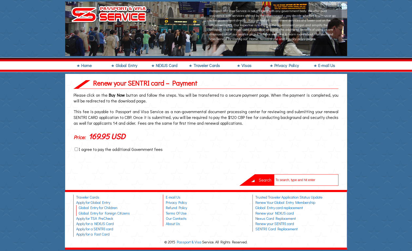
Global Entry (126, 65)
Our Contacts (176, 218)
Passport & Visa (189, 241)
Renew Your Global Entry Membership (285, 202)
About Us (173, 223)
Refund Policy (176, 207)
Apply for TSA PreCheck (94, 218)
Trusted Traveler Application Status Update (288, 197)
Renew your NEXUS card (274, 213)
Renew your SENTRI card (274, 223)
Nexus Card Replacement (275, 218)
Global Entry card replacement (279, 207)
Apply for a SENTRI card (94, 228)
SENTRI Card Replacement (276, 228)
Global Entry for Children (98, 207)
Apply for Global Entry (93, 202)
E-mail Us (326, 65)
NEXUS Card (166, 65)
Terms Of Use (176, 213)
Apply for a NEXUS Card (95, 223)
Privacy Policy (286, 65)
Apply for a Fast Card (93, 234)
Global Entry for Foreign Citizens (104, 213)
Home (86, 65)
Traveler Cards (206, 65)
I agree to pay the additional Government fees (121, 149)
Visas (246, 65)
